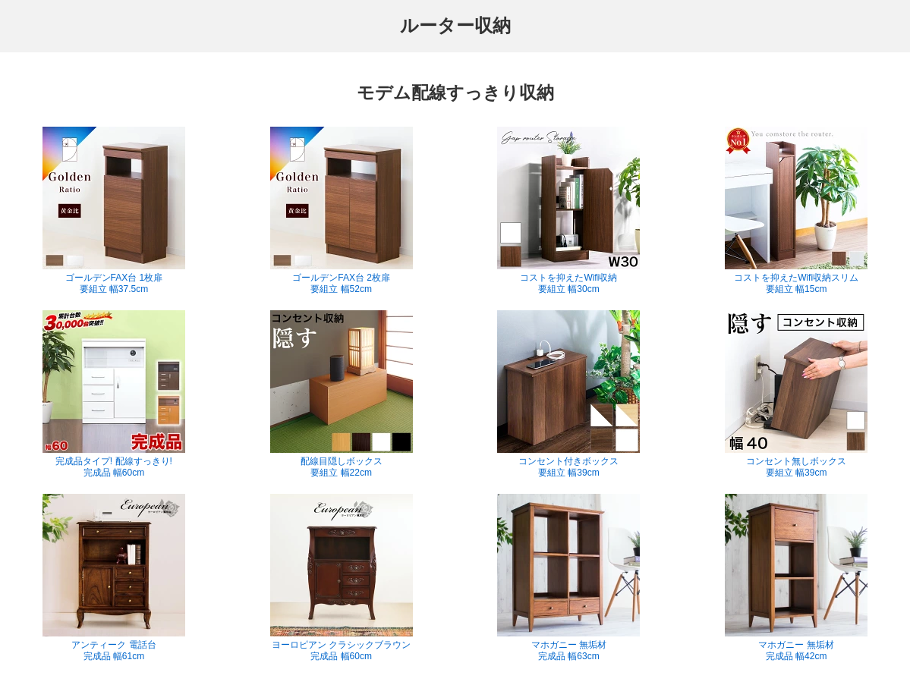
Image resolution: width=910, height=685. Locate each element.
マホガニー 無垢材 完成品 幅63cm (568, 577)
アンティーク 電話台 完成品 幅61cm (114, 577)
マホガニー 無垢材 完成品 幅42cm (796, 577)
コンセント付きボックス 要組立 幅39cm (568, 394)
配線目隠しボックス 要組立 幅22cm (341, 394)
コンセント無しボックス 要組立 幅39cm (796, 394)
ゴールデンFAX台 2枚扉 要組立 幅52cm (341, 210)
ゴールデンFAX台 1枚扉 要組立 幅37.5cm (114, 210)
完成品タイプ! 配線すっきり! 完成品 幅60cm (114, 394)
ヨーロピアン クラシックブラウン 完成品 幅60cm (341, 577)
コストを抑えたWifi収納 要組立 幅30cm (568, 210)
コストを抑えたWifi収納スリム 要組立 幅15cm (796, 210)
